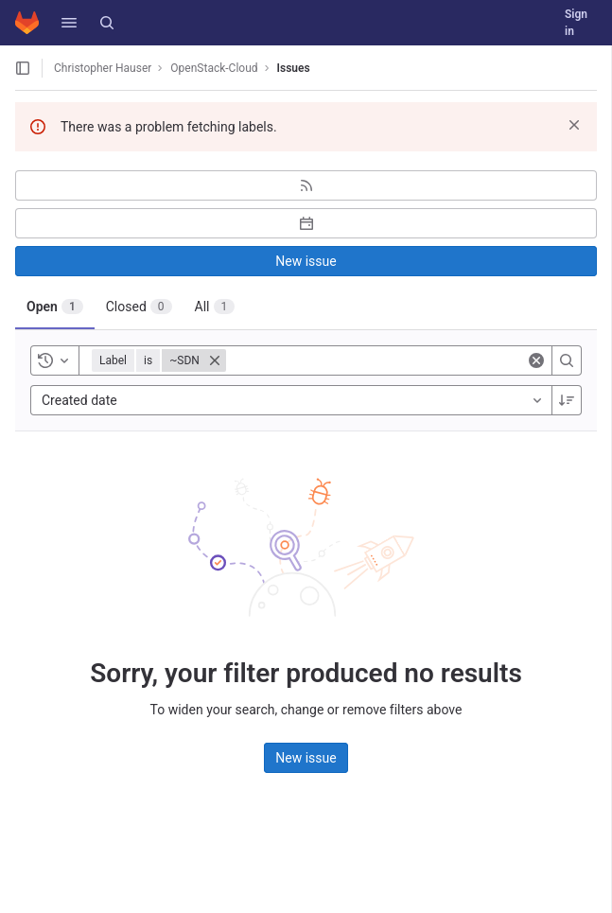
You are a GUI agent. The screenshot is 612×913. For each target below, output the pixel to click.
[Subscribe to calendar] (306, 223)
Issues (293, 68)
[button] (69, 23)
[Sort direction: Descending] (566, 400)
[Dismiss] (574, 125)
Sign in (576, 23)
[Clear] (536, 360)
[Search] (107, 23)
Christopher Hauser (102, 68)
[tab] (55, 306)
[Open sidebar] (23, 68)
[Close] (214, 360)
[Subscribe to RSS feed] (306, 185)
